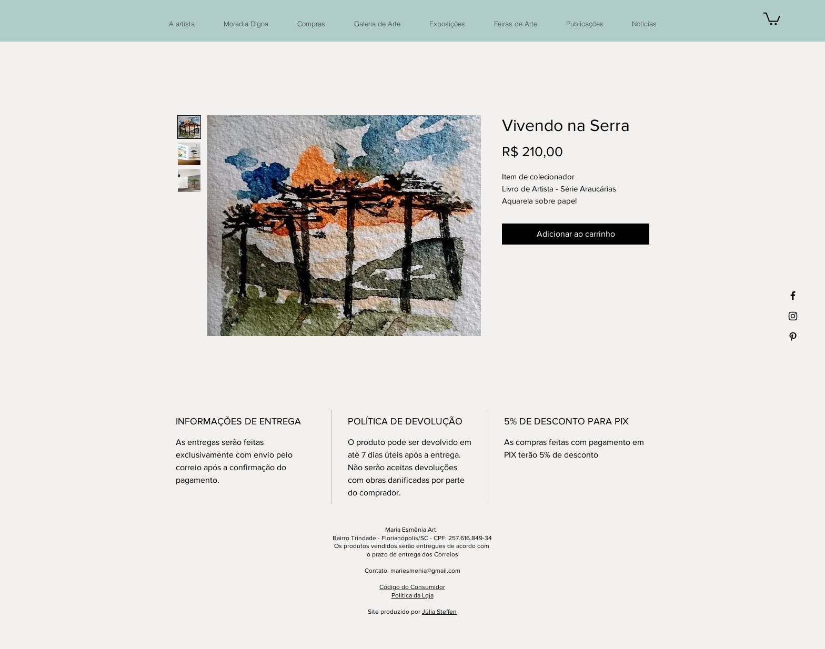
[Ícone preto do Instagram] (793, 316)
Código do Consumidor (412, 587)
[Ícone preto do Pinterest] (793, 336)
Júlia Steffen (439, 611)
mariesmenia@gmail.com (425, 570)
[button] (771, 18)
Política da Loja (412, 595)
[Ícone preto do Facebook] (793, 295)
